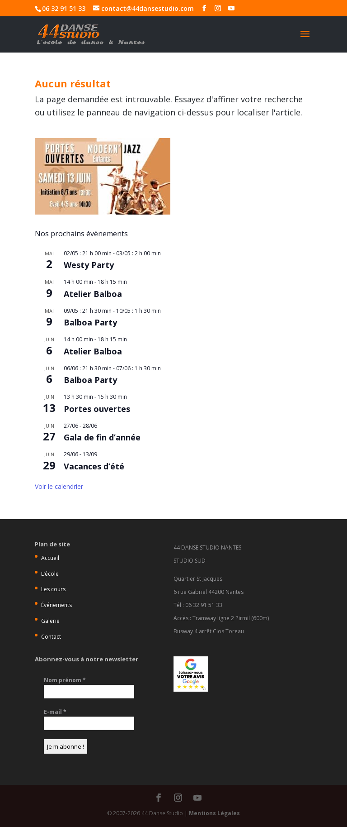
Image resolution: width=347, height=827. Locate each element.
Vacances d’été (94, 466)
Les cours (53, 589)
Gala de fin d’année (102, 437)
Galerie (50, 621)
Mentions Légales (214, 813)
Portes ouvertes (97, 408)
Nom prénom (65, 680)
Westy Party (89, 264)
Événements (56, 605)
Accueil (50, 558)
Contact (51, 637)
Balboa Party (90, 322)
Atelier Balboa (93, 293)
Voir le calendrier (59, 486)
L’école (50, 574)
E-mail (55, 712)
